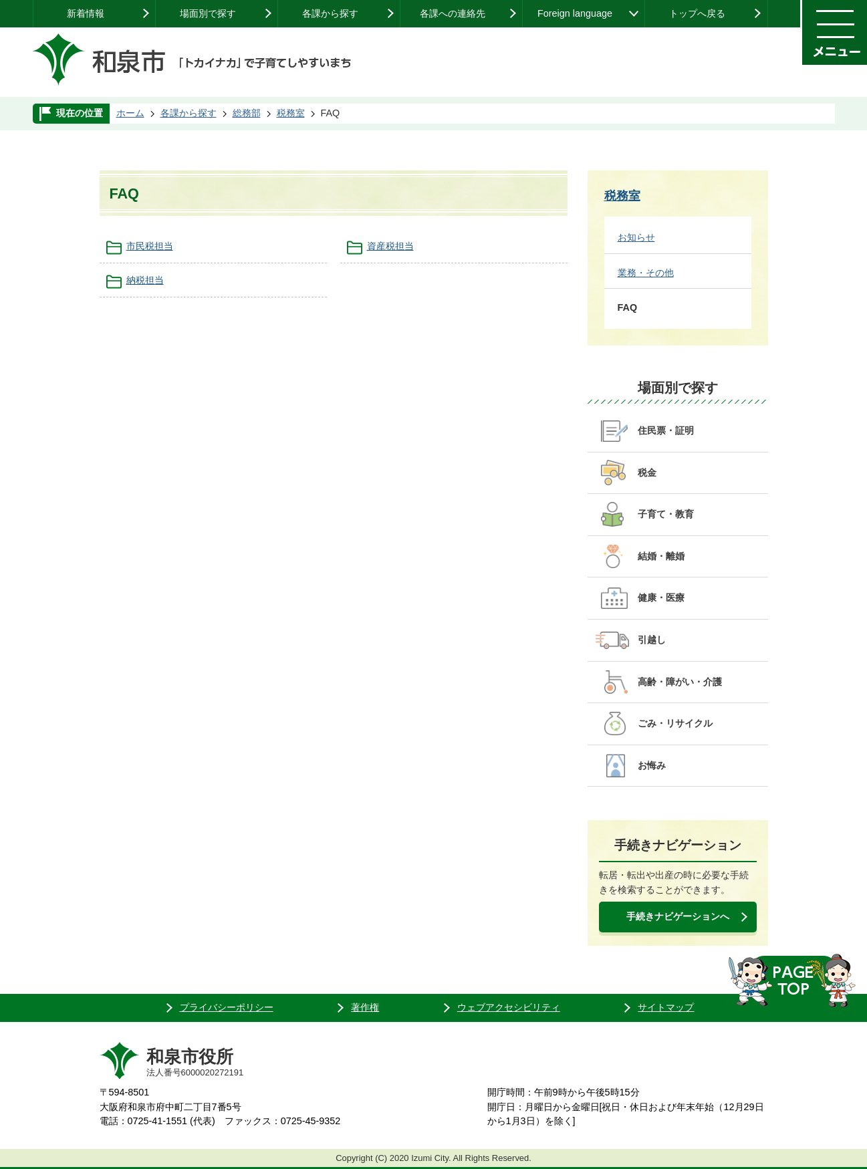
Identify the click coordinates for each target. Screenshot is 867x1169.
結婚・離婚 (661, 556)
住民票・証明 (666, 430)
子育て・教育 (666, 514)
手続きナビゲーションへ (677, 916)
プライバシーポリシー (226, 1007)
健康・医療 (661, 597)
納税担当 (145, 280)
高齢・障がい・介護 (680, 681)
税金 (647, 472)
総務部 (247, 113)
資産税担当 (390, 246)
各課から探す (330, 13)
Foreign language (574, 13)
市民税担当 (149, 246)
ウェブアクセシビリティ (508, 1007)
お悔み (652, 765)
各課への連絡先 (452, 13)
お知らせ (636, 237)
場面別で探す (208, 13)
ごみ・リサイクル (675, 723)
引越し (652, 639)
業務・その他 (646, 272)
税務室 (291, 113)
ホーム (130, 113)
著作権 (365, 1007)
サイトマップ (666, 1007)
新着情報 (85, 13)
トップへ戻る (697, 13)
